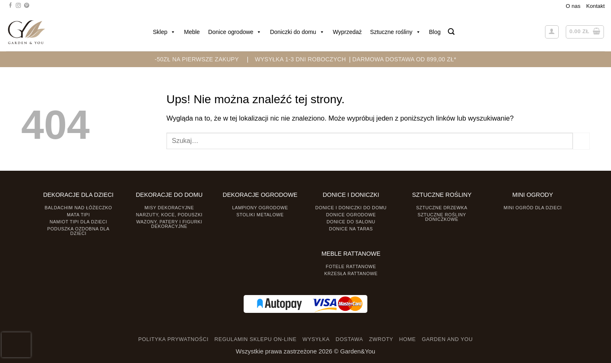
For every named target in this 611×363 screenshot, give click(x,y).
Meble (192, 32)
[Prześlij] (581, 141)
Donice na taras (351, 228)
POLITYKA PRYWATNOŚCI (173, 339)
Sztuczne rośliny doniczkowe (442, 217)
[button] (451, 32)
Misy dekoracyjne (169, 207)
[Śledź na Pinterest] (26, 6)
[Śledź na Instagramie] (18, 6)
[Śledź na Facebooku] (10, 6)
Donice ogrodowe (235, 32)
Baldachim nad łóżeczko (78, 207)
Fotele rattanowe (351, 266)
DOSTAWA (349, 339)
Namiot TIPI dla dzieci (78, 221)
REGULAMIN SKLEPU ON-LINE (256, 339)
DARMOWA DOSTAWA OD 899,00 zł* (404, 59)
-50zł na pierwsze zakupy (197, 59)
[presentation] (16, 344)
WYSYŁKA (316, 339)
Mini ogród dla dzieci (532, 207)
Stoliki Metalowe (260, 214)
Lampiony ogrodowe (260, 207)
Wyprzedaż (347, 32)
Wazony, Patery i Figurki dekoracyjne (169, 224)
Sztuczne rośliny (395, 32)
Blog (435, 32)
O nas (573, 6)
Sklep (164, 32)
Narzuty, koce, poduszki (169, 214)
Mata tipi (78, 214)
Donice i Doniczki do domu (351, 207)
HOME (407, 339)
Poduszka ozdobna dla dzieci (78, 231)
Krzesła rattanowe (351, 273)
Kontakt (595, 6)
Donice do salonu (351, 221)
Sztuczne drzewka (442, 207)
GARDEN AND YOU (447, 339)
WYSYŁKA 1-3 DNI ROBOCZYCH (300, 59)
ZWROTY (381, 339)
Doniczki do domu (297, 32)
